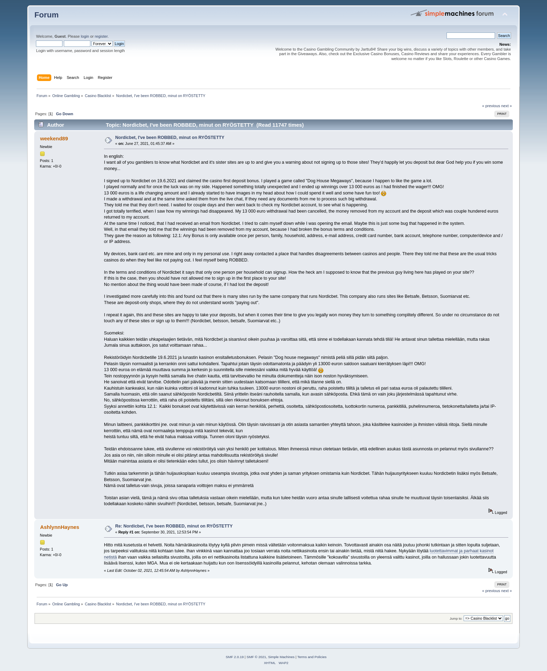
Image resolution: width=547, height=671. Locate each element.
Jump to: (456, 618)
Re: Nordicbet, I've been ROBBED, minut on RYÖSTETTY (173, 526)
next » (506, 106)
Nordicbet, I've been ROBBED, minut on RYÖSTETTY (169, 137)
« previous (491, 106)
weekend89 (54, 138)
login (85, 36)
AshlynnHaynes (59, 527)
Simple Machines (281, 657)
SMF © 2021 (256, 657)
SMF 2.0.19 (235, 657)
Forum (46, 14)
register (101, 36)
